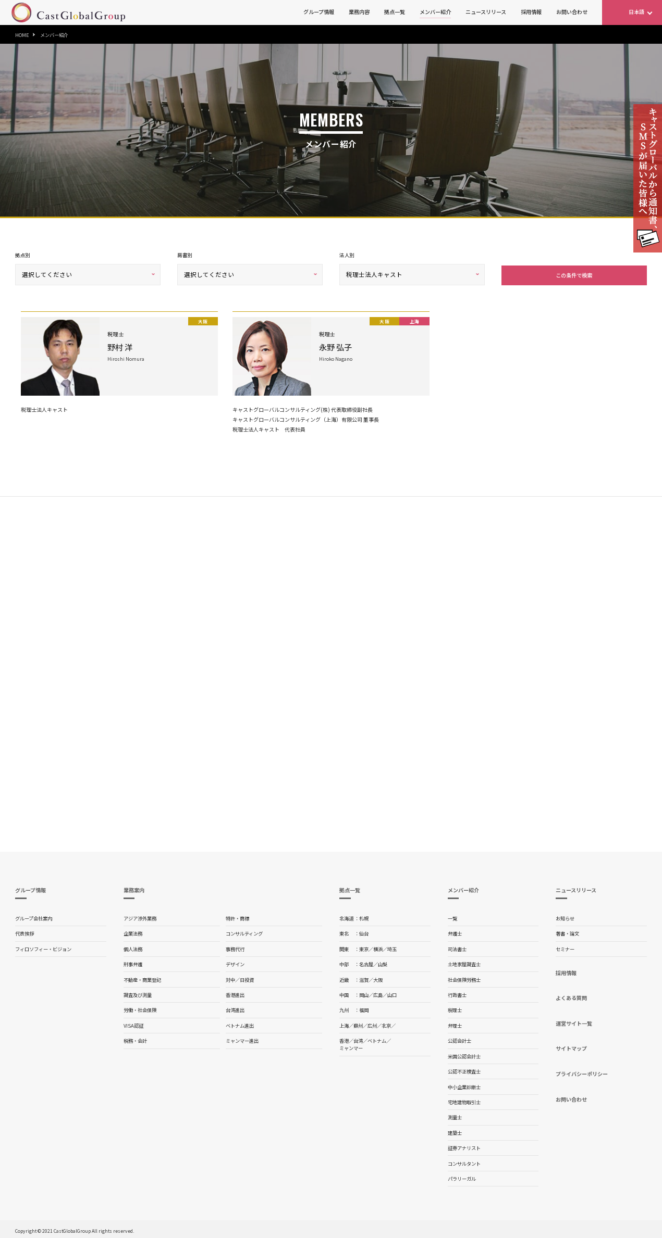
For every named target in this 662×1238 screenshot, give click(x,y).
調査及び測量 (138, 992)
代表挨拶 (24, 931)
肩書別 (184, 255)
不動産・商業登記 (142, 977)
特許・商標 (237, 916)
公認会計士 (459, 1038)
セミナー (565, 947)
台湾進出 (235, 1008)
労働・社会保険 (140, 1008)
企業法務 (133, 931)
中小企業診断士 (464, 1085)
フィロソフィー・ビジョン (43, 947)
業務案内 (134, 888)
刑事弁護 (133, 962)
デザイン (235, 962)
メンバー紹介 (435, 12)
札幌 (364, 916)
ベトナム (376, 1038)
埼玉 (392, 947)
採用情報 (531, 12)
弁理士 (455, 1023)
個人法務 (133, 947)
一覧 (452, 916)
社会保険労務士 (464, 977)
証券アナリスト (464, 1145)
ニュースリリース (485, 12)
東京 (364, 947)
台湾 (358, 1038)
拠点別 (22, 255)
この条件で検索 (574, 273)
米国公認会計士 (464, 1054)
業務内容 (359, 12)
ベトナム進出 (240, 1023)
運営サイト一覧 (574, 1021)
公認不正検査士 (464, 1069)
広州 (372, 1023)
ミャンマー (351, 1046)
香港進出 (235, 992)
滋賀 (364, 977)
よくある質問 (571, 996)
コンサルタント (464, 1161)
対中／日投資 (240, 977)
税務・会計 (135, 1038)
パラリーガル (462, 1176)
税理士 (455, 1008)
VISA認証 (133, 1023)
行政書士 (457, 992)
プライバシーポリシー (582, 1072)
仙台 (364, 931)
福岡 (364, 1008)
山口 (392, 992)
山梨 (382, 962)
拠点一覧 (394, 12)
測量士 (455, 1115)
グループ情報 (318, 12)
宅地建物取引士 (464, 1100)
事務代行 (235, 947)
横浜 (378, 947)
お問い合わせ (571, 12)
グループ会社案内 (33, 916)
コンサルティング (244, 931)
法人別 (346, 255)
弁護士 (455, 931)
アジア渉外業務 (140, 916)
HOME (22, 35)
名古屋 (366, 962)
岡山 (364, 992)
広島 (378, 992)
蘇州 (358, 1023)
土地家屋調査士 (464, 962)
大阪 (378, 977)
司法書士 (457, 947)
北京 (386, 1023)
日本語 (636, 12)
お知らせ (565, 916)
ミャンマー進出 (242, 1038)
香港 (344, 1038)
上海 (344, 1023)
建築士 (455, 1130)
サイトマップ (571, 1046)
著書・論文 (567, 931)
